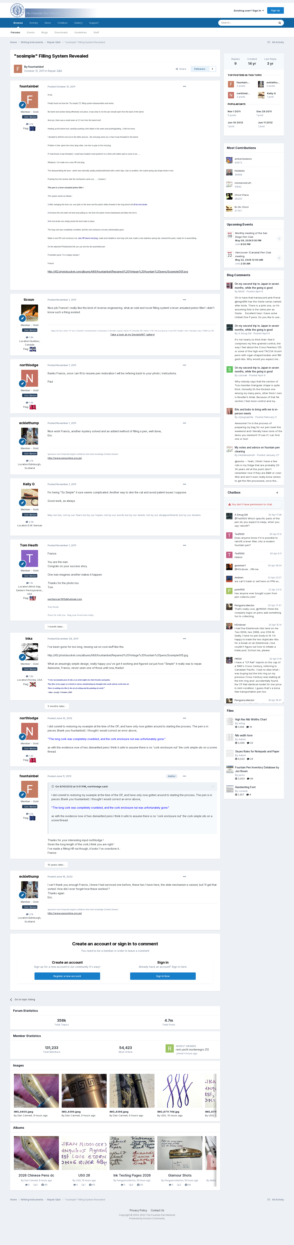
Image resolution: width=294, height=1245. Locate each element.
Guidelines (80, 32)
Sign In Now (163, 976)
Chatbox (63, 22)
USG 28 (84, 1175)
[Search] (237, 23)
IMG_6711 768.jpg (168, 1111)
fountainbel (244, 82)
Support (93, 22)
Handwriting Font (245, 787)
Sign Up (275, 10)
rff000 (238, 658)
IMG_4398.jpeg (119, 1111)
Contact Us (157, 1210)
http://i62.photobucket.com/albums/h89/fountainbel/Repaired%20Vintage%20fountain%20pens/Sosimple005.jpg (118, 271)
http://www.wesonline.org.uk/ (65, 458)
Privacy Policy (138, 1210)
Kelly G (271, 93)
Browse (18, 24)
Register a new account (67, 976)
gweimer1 (240, 565)
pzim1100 (240, 589)
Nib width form (244, 735)
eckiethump (273, 82)
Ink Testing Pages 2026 (132, 1175)
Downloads (61, 32)
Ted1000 (239, 534)
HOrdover (240, 624)
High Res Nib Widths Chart (251, 719)
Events (31, 32)
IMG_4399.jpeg (71, 1111)
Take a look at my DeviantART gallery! (132, 334)
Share (181, 68)
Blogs (44, 32)
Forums (15, 32)
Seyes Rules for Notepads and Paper (257, 751)
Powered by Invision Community (147, 1218)
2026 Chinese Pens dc (36, 1175)
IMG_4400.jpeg (23, 1111)
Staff (96, 32)
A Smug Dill (241, 514)
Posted (61, 86)
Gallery (78, 22)
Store (48, 22)
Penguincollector (244, 605)
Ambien (239, 577)
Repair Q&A (55, 70)
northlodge (244, 93)
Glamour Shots (180, 1175)
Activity (33, 22)
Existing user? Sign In (249, 10)
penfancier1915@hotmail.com (65, 599)
